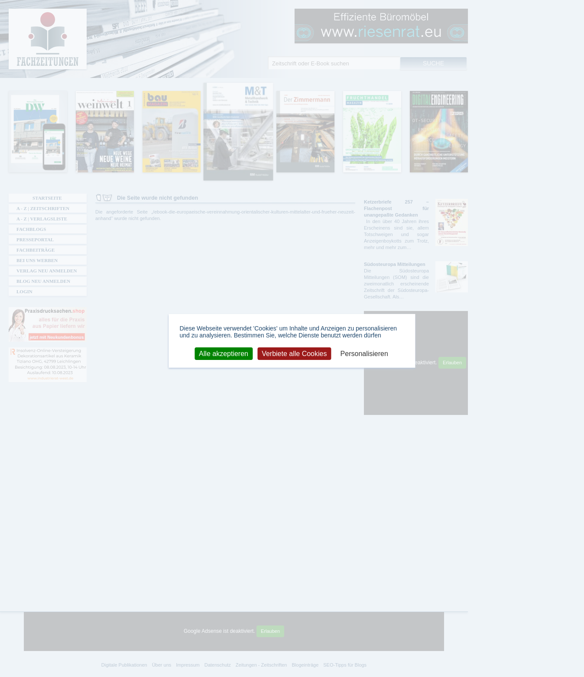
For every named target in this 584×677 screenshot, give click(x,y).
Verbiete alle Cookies (294, 353)
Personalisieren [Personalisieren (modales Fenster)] (364, 353)
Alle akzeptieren (223, 353)
